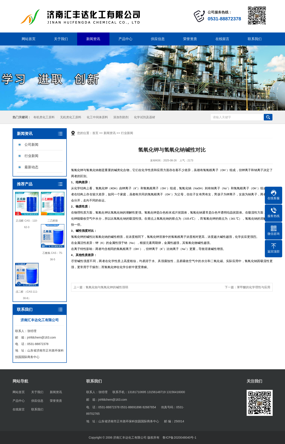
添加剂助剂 (119, 117)
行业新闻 (31, 156)
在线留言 (222, 39)
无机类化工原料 (69, 117)
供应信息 (158, 39)
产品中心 (125, 39)
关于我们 (61, 39)
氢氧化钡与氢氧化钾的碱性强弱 (107, 287)
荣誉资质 (190, 39)
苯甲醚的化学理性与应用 (253, 287)
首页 (95, 133)
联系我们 (255, 39)
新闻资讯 (93, 39)
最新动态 (31, 167)
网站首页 (29, 39)
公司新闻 (31, 144)
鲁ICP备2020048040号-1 (179, 437)
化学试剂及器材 (143, 117)
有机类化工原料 (42, 117)
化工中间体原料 (96, 117)
